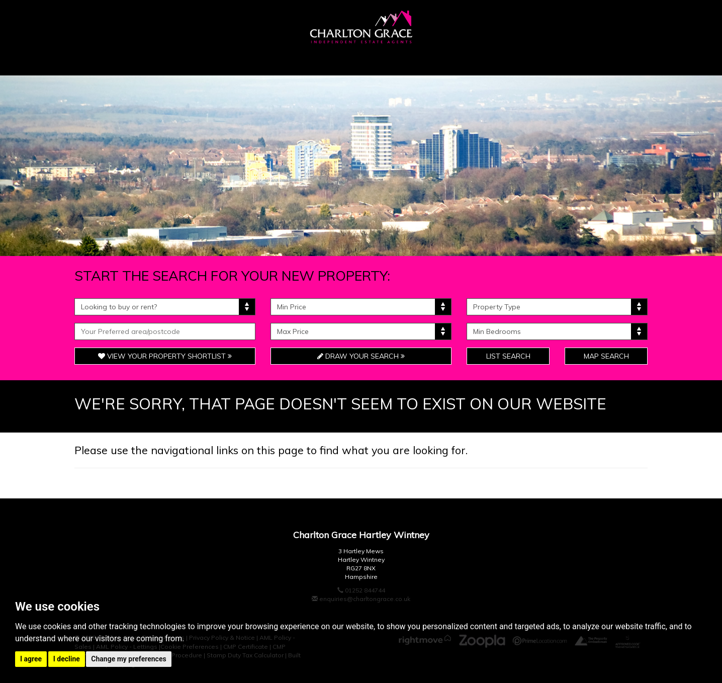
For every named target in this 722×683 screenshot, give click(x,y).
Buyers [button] (166, 60)
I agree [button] (31, 659)
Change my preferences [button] (128, 659)
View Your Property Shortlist (165, 356)
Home (105, 60)
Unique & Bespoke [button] (331, 60)
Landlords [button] (509, 60)
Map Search (606, 356)
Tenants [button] (429, 60)
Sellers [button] (236, 60)
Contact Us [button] (597, 60)
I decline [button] (66, 659)
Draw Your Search (361, 356)
